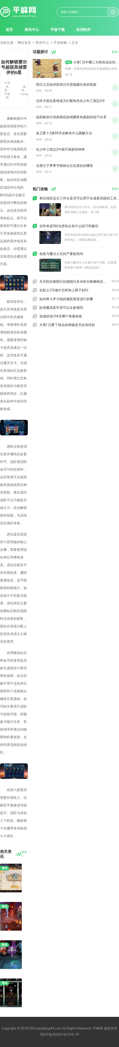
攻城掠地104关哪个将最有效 (60, 316)
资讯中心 (31, 30)
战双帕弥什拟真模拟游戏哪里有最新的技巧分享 (71, 117)
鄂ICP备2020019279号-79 (59, 1034)
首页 (9, 30)
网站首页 (24, 43)
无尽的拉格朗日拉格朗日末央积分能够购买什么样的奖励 (75, 281)
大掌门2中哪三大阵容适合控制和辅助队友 (96, 62)
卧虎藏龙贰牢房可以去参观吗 (61, 308)
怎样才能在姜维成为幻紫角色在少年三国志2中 (70, 101)
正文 (74, 43)
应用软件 (83, 30)
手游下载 (57, 30)
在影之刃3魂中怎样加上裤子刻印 (63, 290)
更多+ (24, 854)
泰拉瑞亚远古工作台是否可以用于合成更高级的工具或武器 (79, 198)
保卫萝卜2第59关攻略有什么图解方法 (64, 133)
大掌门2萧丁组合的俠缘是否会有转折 (67, 325)
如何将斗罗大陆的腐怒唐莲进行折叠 (66, 299)
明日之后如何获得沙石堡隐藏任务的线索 (66, 84)
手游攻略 (60, 43)
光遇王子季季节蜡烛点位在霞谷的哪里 (64, 166)
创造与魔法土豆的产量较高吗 (61, 254)
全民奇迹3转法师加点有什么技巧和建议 (68, 226)
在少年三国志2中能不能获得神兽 (60, 149)
